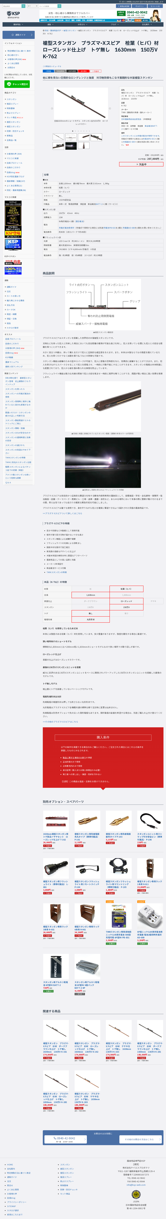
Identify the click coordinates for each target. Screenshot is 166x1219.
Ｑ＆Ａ (8, 482)
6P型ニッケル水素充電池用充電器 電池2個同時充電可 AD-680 (149, 934)
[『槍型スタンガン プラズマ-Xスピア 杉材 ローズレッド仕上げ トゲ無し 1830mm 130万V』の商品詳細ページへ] (56, 1072)
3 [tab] (78, 131)
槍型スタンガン (13, 126)
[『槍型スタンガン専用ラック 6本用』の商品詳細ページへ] (87, 904)
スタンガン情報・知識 (15, 428)
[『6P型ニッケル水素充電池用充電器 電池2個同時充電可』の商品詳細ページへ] (150, 904)
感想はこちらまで (15, 1214)
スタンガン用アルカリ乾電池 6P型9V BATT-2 (55, 983)
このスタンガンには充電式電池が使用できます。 (141, 135)
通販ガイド (12, 286)
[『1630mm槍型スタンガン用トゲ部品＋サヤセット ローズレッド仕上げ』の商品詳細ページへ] (56, 812)
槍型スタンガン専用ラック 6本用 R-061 (88, 928)
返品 (9, 323)
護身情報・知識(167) (16, 181)
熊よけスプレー (13, 112)
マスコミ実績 (12, 158)
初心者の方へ (13, 55)
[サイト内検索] (59, 6)
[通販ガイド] (19, 35)
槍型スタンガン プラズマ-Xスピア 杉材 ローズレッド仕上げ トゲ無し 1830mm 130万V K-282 (56, 1098)
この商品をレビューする (52, 66)
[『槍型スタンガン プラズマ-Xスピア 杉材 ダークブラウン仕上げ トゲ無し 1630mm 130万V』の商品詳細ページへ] (56, 1021)
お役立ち (83, 24)
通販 (50, 24)
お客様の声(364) (14, 59)
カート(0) (155, 6)
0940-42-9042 (64, 1139)
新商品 (10, 135)
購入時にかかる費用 (15, 300)
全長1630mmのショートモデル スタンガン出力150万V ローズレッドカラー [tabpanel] (81, 106)
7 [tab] (89, 131)
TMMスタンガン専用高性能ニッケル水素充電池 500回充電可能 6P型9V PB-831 (118, 934)
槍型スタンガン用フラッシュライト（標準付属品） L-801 (55, 884)
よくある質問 (13, 63)
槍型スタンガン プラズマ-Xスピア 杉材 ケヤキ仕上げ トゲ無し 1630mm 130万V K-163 (119, 1047)
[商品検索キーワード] (12, 6)
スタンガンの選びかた (15, 445)
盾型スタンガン (13, 122)
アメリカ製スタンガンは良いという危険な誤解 (17, 476)
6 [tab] (86, 131)
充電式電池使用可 (66, 227)
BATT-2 (99, 204)
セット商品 (15, 117)
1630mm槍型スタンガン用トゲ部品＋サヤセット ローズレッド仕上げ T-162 (55, 836)
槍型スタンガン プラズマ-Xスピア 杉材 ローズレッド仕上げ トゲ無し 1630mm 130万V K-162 (87, 1047)
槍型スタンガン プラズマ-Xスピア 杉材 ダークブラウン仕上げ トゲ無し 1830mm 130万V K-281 (150, 1047)
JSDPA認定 (72, 71)
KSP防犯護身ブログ (15, 176)
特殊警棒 (11, 108)
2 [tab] (75, 131)
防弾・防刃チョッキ (15, 131)
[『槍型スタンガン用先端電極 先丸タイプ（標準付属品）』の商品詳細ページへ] (87, 812)
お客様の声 (12, 1193)
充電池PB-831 (149, 139)
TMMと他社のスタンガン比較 (18, 462)
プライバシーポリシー (16, 1202)
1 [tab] (72, 131)
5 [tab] (84, 131)
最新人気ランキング (14, 366)
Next (110, 108)
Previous (52, 108)
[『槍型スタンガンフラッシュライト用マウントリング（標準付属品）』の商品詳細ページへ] (119, 859)
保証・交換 (12, 318)
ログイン (139, 6)
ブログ (115, 24)
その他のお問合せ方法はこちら (139, 1139)
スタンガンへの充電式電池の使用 (18, 395)
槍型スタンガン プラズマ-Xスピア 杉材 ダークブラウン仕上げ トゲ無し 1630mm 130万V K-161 (56, 1047)
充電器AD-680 (129, 142)
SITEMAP (11, 1206)
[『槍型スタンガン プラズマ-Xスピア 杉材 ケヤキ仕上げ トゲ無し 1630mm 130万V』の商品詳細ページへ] (119, 1021)
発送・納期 (12, 314)
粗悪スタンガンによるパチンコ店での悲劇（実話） (18, 468)
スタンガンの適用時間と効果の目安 (18, 439)
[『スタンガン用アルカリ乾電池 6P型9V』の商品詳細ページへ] (56, 955)
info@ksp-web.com (136, 1184)
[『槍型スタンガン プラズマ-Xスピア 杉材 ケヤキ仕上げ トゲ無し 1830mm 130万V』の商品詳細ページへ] (87, 1072)
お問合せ (11, 67)
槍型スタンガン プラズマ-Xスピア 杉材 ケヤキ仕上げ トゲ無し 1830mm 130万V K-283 (88, 1098)
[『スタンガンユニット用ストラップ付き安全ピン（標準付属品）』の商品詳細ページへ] (150, 812)
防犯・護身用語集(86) (16, 190)
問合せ (10, 1185)
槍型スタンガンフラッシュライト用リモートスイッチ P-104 (87, 884)
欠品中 (95, 71)
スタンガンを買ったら (15, 389)
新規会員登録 (123, 6)
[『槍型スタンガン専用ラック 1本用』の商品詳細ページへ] (150, 859)
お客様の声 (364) (14, 153)
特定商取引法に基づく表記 (18, 1173)
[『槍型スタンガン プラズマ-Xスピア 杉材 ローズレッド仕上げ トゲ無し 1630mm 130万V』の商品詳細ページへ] (87, 1021)
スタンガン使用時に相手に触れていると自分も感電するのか (18, 404)
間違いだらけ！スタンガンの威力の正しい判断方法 (18, 414)
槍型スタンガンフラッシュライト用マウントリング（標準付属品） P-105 (118, 884)
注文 (9, 291)
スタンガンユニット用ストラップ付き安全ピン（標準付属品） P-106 (149, 836)
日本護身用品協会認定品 (131, 119)
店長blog (13, 172)
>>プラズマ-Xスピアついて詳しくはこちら (62, 513)
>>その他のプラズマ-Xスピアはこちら (60, 721)
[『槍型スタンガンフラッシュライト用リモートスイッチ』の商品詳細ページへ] (87, 859)
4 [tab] (81, 131)
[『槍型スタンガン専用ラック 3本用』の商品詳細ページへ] (56, 904)
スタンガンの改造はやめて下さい (18, 451)
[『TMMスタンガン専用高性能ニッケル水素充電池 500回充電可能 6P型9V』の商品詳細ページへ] (119, 904)
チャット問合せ (17, 84)
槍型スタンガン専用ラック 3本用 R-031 (56, 928)
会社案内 (147, 24)
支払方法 (11, 305)
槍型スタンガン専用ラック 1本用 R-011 (150, 883)
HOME (10, 1164)
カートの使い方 (13, 296)
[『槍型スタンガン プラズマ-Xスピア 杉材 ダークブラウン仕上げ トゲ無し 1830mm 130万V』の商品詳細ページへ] (150, 1021)
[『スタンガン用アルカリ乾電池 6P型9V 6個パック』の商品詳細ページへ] (87, 955)
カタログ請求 (12, 327)
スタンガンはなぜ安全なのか (18, 432)
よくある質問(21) (14, 185)
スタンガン (12, 99)
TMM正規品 (60, 71)
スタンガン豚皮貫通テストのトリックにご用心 (18, 422)
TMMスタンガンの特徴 (57, 572)
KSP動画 (9, 357)
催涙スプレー (12, 103)
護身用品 (18, 24)
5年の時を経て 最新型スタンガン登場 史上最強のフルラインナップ (18, 381)
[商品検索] (23, 6)
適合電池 (79, 221)
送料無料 (84, 71)
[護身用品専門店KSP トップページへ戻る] (13, 15)
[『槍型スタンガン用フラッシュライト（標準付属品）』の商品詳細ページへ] (56, 859)
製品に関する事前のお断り (74, 757)
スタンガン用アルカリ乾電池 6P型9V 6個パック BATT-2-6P (87, 985)
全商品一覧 (12, 140)
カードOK (11, 309)
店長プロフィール (14, 162)
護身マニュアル (12, 362)
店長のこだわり (13, 167)
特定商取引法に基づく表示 (19, 50)
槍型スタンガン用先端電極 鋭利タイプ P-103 (119, 835)
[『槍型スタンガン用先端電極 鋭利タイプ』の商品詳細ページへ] (119, 812)
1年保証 (48, 71)
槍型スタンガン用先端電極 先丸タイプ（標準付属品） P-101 (88, 836)
